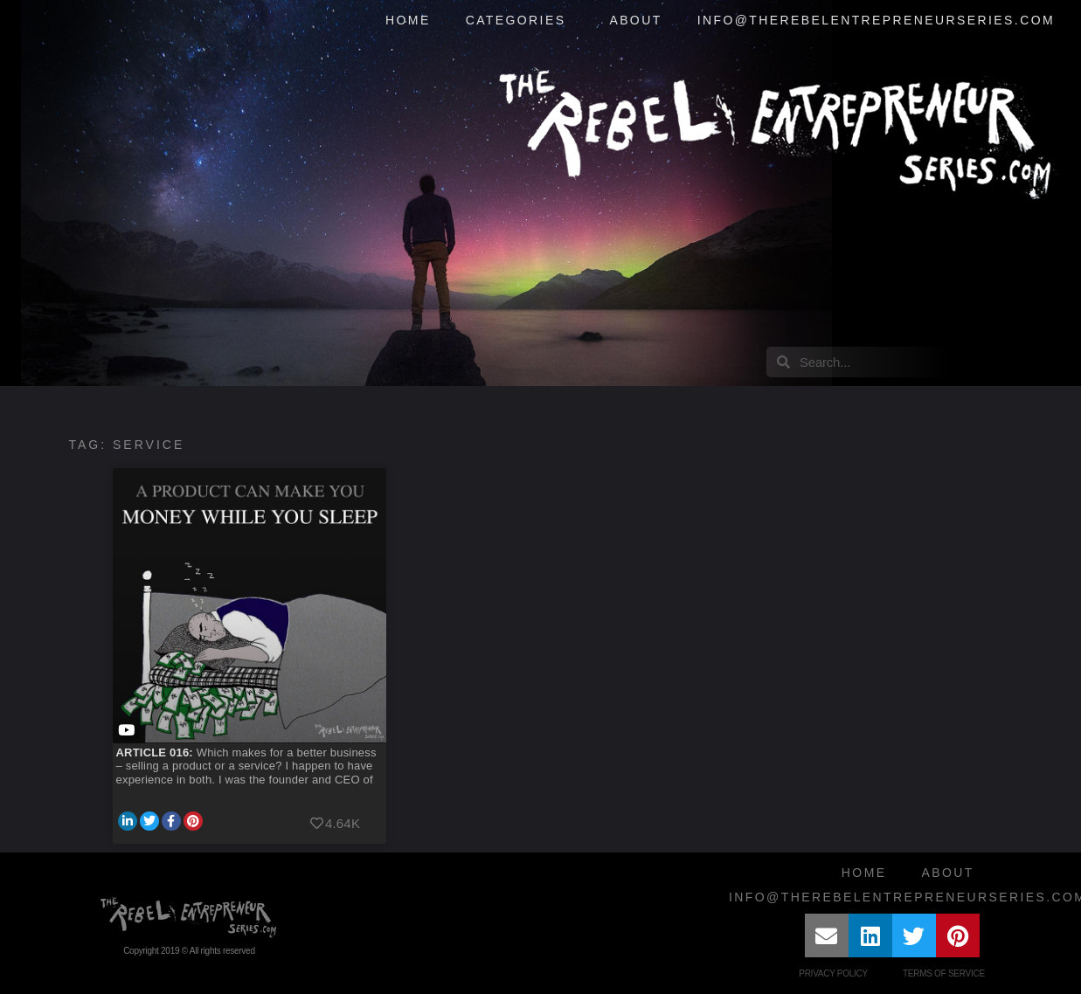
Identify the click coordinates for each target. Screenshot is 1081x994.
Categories (520, 21)
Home (408, 20)
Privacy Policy (833, 973)
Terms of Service (944, 973)
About (635, 20)
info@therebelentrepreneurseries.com (876, 20)
